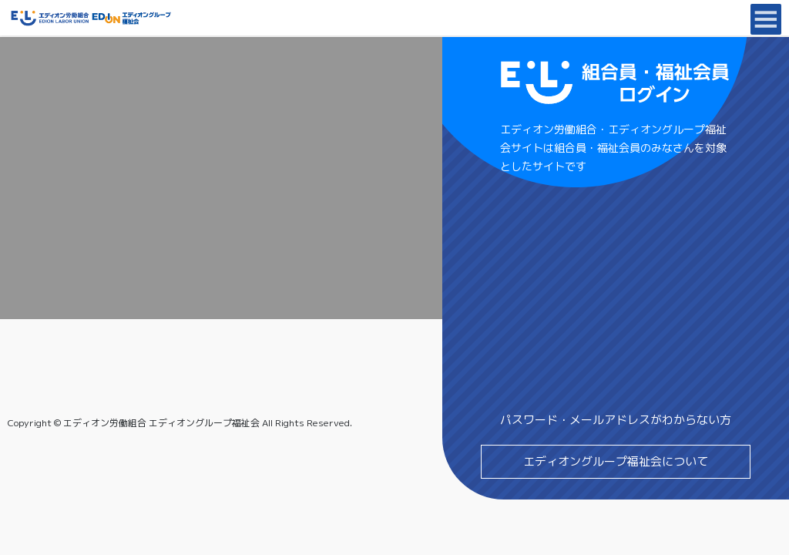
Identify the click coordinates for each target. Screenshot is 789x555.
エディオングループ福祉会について (615, 461)
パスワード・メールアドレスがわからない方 (615, 420)
